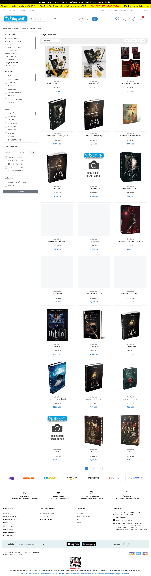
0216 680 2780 (119, 517)
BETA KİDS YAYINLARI (15, 99)
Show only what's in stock (17, 182)
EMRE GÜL (11, 113)
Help (131, 10)
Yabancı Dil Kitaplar (12, 38)
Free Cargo (12, 185)
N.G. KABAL (11, 120)
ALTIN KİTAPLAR (13, 86)
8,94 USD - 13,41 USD (15, 164)
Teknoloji (80, 513)
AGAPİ (10, 76)
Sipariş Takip (44, 516)
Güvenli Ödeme (8, 529)
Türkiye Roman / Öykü (13, 41)
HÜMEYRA (11, 137)
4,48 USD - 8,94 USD (15, 161)
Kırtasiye (79, 523)
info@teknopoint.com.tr (122, 520)
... (96, 468)
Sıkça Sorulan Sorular (47, 513)
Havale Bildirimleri (46, 520)
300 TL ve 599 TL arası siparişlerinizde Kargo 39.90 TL (37, 6)
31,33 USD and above (15, 171)
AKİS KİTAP (11, 82)
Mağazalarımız (8, 536)
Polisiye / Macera (11, 66)
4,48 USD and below (15, 157)
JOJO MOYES (12, 133)
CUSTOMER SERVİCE (47, 508)
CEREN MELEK (12, 130)
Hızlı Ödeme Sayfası (10, 532)
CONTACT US (118, 508)
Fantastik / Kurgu (11, 53)
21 (100, 468)
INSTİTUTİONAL (9, 508)
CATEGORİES (81, 508)
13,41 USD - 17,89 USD (15, 167)
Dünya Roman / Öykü (13, 47)
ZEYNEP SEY (12, 127)
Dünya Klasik (9, 60)
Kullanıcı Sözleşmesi (10, 520)
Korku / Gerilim (10, 56)
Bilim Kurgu (9, 44)
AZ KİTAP (11, 96)
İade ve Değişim (8, 526)
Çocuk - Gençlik (11, 50)
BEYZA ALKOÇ (13, 123)
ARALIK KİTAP (12, 89)
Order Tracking (123, 10)
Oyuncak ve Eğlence (83, 516)
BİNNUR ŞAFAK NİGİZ (14, 140)
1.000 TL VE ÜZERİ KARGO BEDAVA (131, 6)
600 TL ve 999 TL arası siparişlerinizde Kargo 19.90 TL (89, 6)
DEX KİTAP (11, 103)
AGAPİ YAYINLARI (13, 79)
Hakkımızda (7, 513)
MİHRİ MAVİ (12, 116)
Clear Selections (20, 192)
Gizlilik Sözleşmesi (9, 516)
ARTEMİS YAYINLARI (14, 92)
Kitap (78, 520)
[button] (143, 19)
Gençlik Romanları (11, 63)
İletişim (5, 523)
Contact (137, 10)
